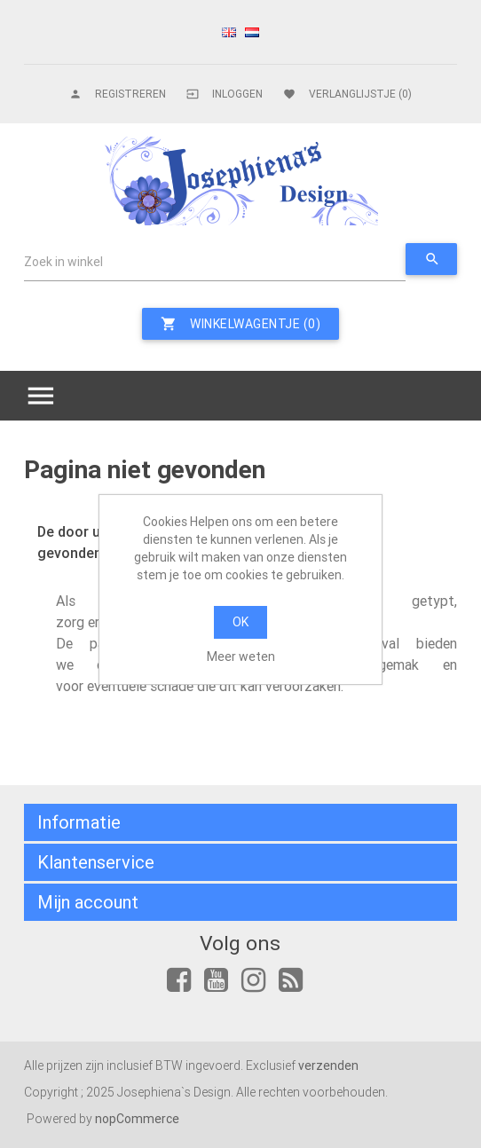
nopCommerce (137, 1119)
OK (240, 622)
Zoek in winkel (63, 262)
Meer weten (241, 656)
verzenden (328, 1065)
